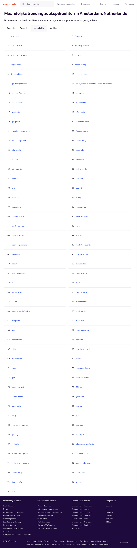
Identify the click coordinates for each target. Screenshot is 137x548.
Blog (34, 541)
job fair (79, 235)
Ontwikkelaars (96, 541)
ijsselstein (80, 396)
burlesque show (82, 121)
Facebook (109, 512)
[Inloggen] (115, 4)
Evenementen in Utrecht (80, 519)
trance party (17, 472)
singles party (16, 64)
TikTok (108, 522)
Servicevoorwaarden (33, 544)
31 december (81, 102)
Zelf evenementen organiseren (14, 512)
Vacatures (47, 541)
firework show (18, 235)
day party (16, 254)
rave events (17, 102)
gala (13, 377)
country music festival (21, 311)
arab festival (17, 358)
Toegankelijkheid (58, 544)
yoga (14, 368)
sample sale (81, 93)
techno (15, 159)
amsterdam (17, 112)
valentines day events (21, 131)
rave (78, 226)
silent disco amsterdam (86, 444)
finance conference (20, 425)
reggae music (81, 207)
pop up (79, 406)
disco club (80, 320)
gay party (16, 121)
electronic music (18, 226)
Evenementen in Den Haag (81, 515)
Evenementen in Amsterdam (82, 506)
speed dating (80, 64)
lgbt (77, 415)
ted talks (15, 444)
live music (80, 159)
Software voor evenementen (47, 509)
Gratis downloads (43, 522)
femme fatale (81, 301)
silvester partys (18, 273)
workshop (16, 178)
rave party (15, 36)
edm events (17, 169)
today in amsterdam (20, 463)
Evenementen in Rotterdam (81, 522)
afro (13, 188)
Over (28, 541)
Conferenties (42, 519)
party (14, 415)
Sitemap (6, 531)
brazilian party (82, 254)
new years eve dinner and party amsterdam (94, 83)
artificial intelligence (20, 453)
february (78, 36)
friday (14, 349)
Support (109, 506)
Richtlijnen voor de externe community (17, 535)
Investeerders (72, 541)
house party (81, 140)
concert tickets (82, 74)
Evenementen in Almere (80, 509)
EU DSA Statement (81, 544)
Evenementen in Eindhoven (82, 512)
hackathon (16, 207)
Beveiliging (84, 541)
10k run (79, 387)
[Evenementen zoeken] (66, 4)
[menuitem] (87, 4)
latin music (16, 150)
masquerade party (84, 368)
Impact (62, 541)
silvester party (82, 216)
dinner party (17, 482)
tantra (14, 301)
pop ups (79, 425)
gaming (15, 434)
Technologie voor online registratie (49, 512)
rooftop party (81, 292)
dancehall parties (19, 140)
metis (78, 282)
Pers (55, 541)
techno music (16, 45)
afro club (79, 178)
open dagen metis (19, 244)
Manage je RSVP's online (46, 525)
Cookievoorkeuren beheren (101, 544)
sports (14, 330)
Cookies (69, 544)
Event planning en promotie (47, 528)
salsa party (16, 406)
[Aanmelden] (129, 4)
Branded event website (11, 515)
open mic (80, 150)
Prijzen (5, 509)
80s (13, 491)
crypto (78, 482)
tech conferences (19, 93)
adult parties (81, 311)
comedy (79, 339)
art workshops (82, 453)
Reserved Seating (9, 525)
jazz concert (17, 339)
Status (105, 541)
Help (40, 541)
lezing (78, 197)
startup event (17, 292)
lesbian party (81, 169)
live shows (16, 197)
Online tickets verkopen (45, 506)
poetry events (82, 472)
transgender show (83, 463)
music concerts (82, 330)
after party (80, 112)
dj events (79, 55)
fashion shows (82, 131)
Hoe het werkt (8, 506)
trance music (17, 396)
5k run (14, 263)
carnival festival (82, 377)
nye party (16, 320)
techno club (81, 263)
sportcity (79, 188)
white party (80, 434)
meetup (79, 358)
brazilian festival (83, 349)
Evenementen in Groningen (81, 525)
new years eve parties (20, 55)
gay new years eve (19, 83)
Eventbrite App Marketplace (13, 528)
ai (12, 282)
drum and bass (17, 74)
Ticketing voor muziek (45, 515)
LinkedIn (109, 515)
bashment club (18, 387)
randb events (81, 273)
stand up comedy (82, 45)
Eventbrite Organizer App (12, 522)
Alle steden (76, 528)
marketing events (83, 244)
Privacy (46, 544)
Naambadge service (10, 519)
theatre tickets (18, 216)
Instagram (109, 519)
